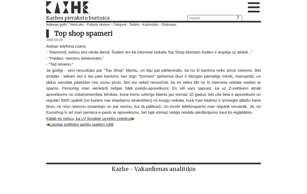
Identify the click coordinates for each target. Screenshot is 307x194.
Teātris (134, 24)
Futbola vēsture (98, 24)
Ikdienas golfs (56, 24)
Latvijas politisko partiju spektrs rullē (81, 124)
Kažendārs (150, 24)
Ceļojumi (119, 24)
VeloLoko (76, 24)
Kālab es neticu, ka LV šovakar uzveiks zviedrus (89, 118)
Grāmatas (169, 24)
